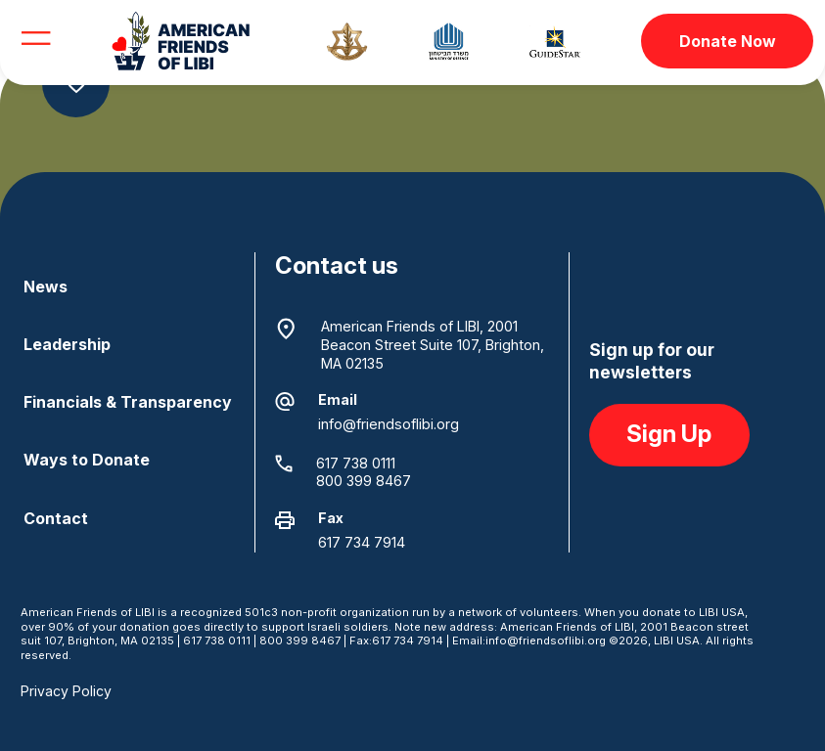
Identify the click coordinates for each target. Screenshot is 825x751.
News (45, 286)
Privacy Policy (66, 691)
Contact (55, 518)
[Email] (285, 402)
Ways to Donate (86, 459)
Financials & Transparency (127, 402)
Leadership (67, 344)
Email (337, 399)
